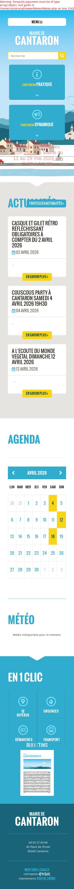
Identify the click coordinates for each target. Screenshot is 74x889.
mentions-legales (37, 869)
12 (61, 520)
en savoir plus (37, 276)
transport (51, 733)
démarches (23, 733)
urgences (51, 705)
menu (37, 22)
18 (53, 536)
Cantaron (37, 39)
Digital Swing (46, 878)
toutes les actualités (46, 203)
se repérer (23, 707)
